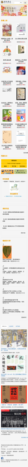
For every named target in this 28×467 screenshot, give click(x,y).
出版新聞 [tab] (11, 326)
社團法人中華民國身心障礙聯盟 (11, 311)
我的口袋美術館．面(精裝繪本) (11, 259)
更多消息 (23, 233)
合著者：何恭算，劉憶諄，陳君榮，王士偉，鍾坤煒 (13, 272)
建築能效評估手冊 (8, 279)
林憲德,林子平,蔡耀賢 (9, 293)
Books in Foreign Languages (14, 163)
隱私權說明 (21, 451)
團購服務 (14, 160)
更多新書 (26, 152)
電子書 (14, 166)
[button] (3, 11)
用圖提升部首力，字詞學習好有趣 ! (14, 196)
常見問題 (9, 451)
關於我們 (3, 451)
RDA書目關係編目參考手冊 (10, 300)
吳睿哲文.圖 (6, 261)
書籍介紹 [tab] (4, 326)
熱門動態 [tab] (18, 326)
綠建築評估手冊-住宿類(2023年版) (12, 291)
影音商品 (22, 166)
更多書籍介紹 (24, 437)
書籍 (5, 166)
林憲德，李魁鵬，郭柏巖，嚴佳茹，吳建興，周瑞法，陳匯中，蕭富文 (13, 282)
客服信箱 (8, 453)
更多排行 (24, 317)
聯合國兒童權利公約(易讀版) (11, 310)
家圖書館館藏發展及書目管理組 (11, 301)
